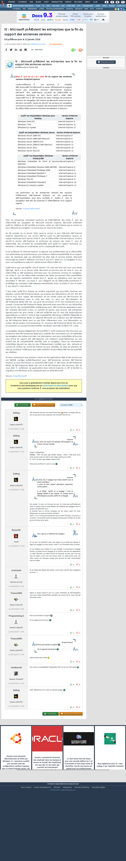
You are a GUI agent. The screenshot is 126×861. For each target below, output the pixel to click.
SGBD (98, 6)
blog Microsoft (20, 386)
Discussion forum (106, 62)
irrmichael (16, 601)
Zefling (16, 444)
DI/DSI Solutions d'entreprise (23, 6)
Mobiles (112, 6)
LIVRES (41, 9)
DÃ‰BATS (78, 9)
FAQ (31, 2)
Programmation (88, 6)
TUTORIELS (17, 9)
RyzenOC (16, 561)
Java (62, 6)
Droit (87, 2)
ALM (48, 6)
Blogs (38, 2)
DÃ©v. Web (71, 6)
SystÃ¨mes (121, 6)
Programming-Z (16, 647)
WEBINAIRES (32, 9)
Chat (46, 2)
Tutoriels (22, 2)
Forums (11, 2)
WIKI (86, 9)
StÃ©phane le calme (37, 55)
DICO (92, 9)
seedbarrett (16, 698)
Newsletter (56, 2)
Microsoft (55, 6)
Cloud (38, 6)
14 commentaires (55, 55)
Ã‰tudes (78, 2)
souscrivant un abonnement (56, 396)
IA (43, 6)
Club (95, 2)
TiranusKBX (16, 624)
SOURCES (69, 9)
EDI (78, 6)
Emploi (68, 2)
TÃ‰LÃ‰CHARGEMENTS (55, 9)
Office (104, 6)
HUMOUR (99, 9)
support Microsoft (31, 219)
